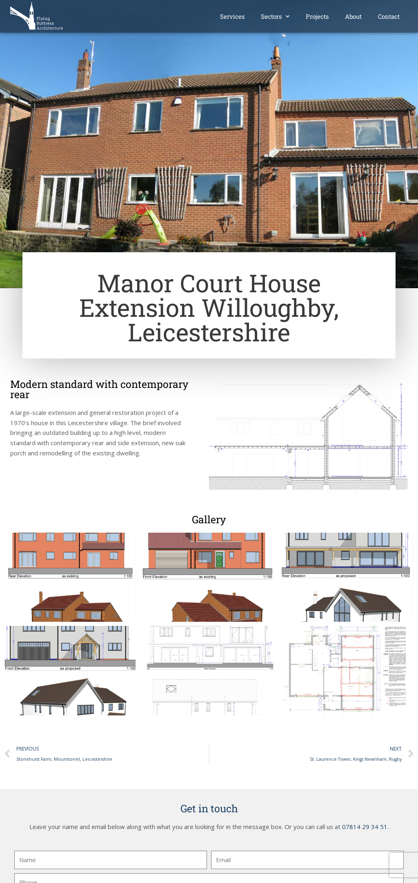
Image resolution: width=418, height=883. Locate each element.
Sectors (275, 16)
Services (232, 16)
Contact (389, 16)
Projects (317, 16)
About (353, 16)
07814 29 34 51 (364, 826)
